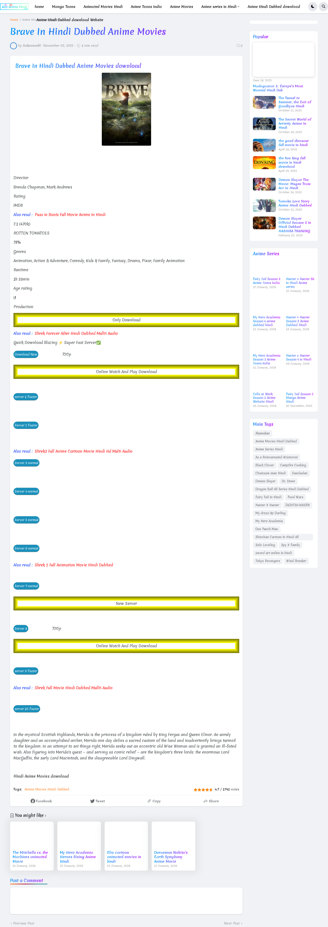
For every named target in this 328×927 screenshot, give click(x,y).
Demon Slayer (265, 481)
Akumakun (262, 433)
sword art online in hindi (273, 553)
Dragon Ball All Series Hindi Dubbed (282, 489)
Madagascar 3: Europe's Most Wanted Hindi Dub (278, 88)
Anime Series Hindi (269, 449)
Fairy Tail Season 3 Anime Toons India (266, 281)
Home (14, 19)
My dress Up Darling (270, 513)
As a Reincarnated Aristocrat (276, 457)
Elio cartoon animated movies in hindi (124, 857)
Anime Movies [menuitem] (181, 6)
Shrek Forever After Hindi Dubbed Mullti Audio (76, 333)
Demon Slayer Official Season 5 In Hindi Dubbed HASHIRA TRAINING (294, 225)
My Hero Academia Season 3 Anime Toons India (266, 359)
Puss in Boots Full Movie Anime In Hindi (70, 214)
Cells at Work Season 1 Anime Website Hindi (264, 398)
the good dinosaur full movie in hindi (293, 143)
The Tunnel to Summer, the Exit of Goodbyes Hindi (294, 102)
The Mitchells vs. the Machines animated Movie (30, 857)
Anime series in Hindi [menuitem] (218, 6)
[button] (312, 6)
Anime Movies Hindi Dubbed (47, 789)
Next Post (232, 923)
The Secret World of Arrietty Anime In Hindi (294, 123)
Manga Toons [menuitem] (63, 6)
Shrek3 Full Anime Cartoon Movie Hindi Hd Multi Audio (83, 451)
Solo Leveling (265, 545)
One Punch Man (266, 529)
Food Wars (295, 497)
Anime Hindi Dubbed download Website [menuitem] (70, 19)
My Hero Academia (269, 521)
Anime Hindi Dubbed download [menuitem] (274, 6)
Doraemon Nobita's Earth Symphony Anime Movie (171, 857)
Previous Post (23, 923)
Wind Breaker (296, 561)
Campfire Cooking (293, 465)
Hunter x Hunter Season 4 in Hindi (298, 358)
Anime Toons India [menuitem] (146, 6)
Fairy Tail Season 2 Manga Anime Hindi (299, 398)
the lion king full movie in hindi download (291, 162)
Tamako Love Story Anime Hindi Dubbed (295, 203)
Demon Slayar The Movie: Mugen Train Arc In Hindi (294, 184)
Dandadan (299, 473)
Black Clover (264, 465)
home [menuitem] (39, 6)
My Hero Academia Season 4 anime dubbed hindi (266, 321)
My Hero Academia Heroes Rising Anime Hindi (78, 857)
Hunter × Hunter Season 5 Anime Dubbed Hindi (298, 321)
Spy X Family (290, 545)
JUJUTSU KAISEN (297, 505)
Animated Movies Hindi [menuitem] (103, 6)
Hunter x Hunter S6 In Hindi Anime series (300, 283)
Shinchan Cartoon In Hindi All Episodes (277, 537)
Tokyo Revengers (267, 561)
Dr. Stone (288, 481)
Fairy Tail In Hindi (268, 497)
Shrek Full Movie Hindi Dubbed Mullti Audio (74, 687)
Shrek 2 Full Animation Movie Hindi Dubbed (74, 565)
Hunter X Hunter (267, 505)
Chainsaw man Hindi (270, 473)
